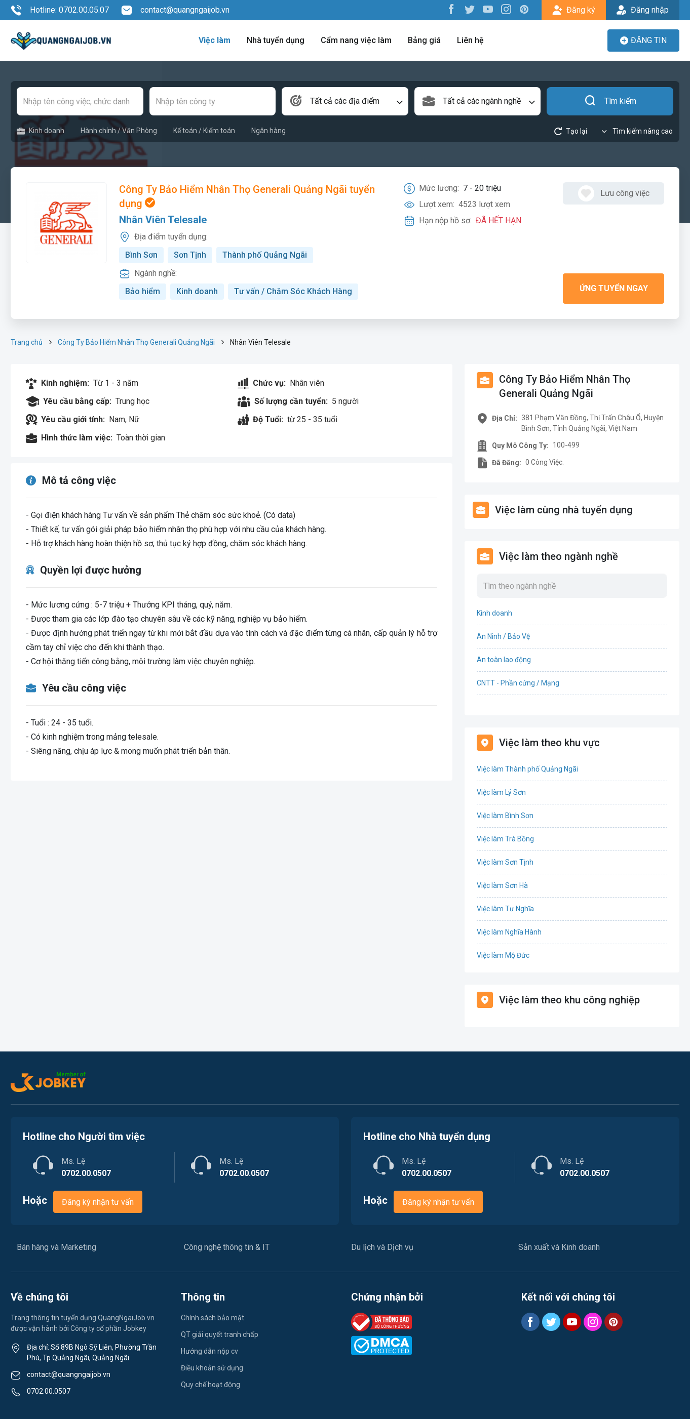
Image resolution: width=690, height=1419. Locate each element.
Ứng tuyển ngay (614, 288)
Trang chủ (27, 342)
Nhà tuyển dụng (275, 40)
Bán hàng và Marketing (56, 1247)
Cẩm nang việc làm (356, 40)
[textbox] (345, 101)
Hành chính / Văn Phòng (119, 131)
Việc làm (215, 40)
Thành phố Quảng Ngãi (264, 255)
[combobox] (345, 101)
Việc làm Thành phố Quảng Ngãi (527, 769)
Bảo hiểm (142, 291)
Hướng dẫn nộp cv (209, 1351)
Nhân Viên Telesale (163, 220)
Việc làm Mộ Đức (503, 955)
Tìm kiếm (610, 101)
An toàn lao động (504, 660)
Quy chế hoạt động (210, 1385)
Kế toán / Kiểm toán (204, 131)
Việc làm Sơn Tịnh (505, 862)
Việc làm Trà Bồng (505, 839)
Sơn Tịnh (190, 255)
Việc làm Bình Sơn (505, 816)
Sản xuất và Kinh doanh (559, 1247)
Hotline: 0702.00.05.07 (60, 10)
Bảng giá (424, 40)
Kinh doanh (40, 131)
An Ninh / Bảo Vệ (503, 636)
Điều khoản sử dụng (212, 1368)
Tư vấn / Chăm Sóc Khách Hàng (293, 291)
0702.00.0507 (48, 1391)
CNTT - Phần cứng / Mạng (518, 683)
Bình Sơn (141, 255)
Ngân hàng (268, 131)
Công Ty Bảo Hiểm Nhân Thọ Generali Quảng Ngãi (136, 342)
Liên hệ (470, 40)
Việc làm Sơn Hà (502, 885)
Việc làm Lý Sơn (501, 792)
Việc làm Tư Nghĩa (505, 909)
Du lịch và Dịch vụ (382, 1247)
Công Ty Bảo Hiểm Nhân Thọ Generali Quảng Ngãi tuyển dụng (247, 196)
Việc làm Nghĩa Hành (509, 932)
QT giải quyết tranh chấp (219, 1334)
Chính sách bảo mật (212, 1318)
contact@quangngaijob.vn (175, 10)
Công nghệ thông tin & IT (227, 1247)
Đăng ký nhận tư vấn (98, 1202)
